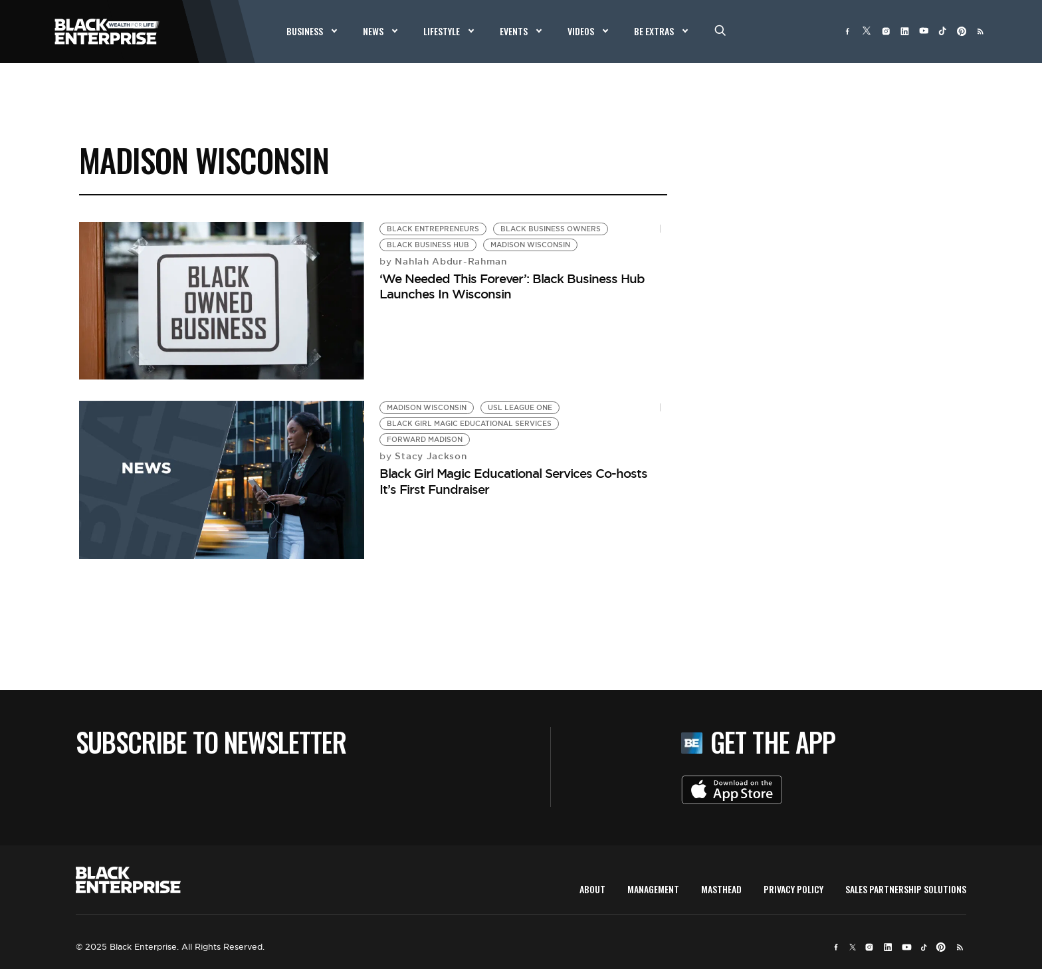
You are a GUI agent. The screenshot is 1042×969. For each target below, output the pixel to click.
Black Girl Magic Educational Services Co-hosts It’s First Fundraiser (513, 480)
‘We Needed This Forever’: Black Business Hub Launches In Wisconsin (512, 286)
